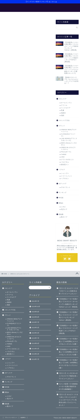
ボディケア (62, 184)
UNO (62, 157)
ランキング (62, 192)
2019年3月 (35, 348)
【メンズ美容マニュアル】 (23, 14)
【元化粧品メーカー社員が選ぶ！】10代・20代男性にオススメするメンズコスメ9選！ (68, 364)
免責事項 (23, 417)
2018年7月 (35, 359)
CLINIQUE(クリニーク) (68, 135)
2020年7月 (35, 322)
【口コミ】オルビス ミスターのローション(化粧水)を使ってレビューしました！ (68, 291)
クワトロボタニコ (67, 160)
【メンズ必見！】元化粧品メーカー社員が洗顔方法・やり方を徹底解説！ (68, 386)
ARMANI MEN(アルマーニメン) (68, 130)
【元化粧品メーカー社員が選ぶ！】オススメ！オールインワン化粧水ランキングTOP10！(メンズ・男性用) (68, 303)
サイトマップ (56, 14)
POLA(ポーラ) (66, 152)
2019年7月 (35, 338)
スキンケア (62, 99)
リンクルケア (65, 108)
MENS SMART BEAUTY (40, 8)
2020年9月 (35, 312)
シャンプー (65, 174)
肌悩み (61, 203)
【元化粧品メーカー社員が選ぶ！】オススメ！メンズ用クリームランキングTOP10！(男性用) (68, 316)
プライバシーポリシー (11, 417)
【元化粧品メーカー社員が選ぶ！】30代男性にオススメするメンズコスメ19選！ (68, 352)
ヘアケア (62, 170)
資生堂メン (65, 165)
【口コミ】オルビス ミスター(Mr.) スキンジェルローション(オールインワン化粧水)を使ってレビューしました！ (68, 400)
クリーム (64, 105)
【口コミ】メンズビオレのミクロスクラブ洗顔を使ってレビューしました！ (68, 375)
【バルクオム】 (42, 14)
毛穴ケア (64, 209)
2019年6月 (35, 343)
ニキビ (63, 207)
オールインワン (66, 103)
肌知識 (61, 214)
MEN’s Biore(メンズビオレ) (69, 144)
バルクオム (65, 162)
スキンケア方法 (64, 121)
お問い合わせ (70, 14)
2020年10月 (36, 306)
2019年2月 (35, 354)
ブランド (62, 126)
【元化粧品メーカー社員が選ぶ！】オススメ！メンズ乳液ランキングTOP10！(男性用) (68, 329)
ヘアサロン (65, 179)
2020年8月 (35, 317)
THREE (63, 154)
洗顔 (62, 115)
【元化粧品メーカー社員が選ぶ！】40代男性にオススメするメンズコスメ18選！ (68, 341)
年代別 (61, 198)
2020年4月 (35, 333)
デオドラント (65, 187)
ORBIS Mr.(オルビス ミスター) (68, 148)
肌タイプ (64, 217)
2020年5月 (35, 327)
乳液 (62, 110)
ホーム (7, 14)
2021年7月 (35, 301)
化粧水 (63, 113)
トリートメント (66, 176)
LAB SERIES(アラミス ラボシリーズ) (69, 139)
